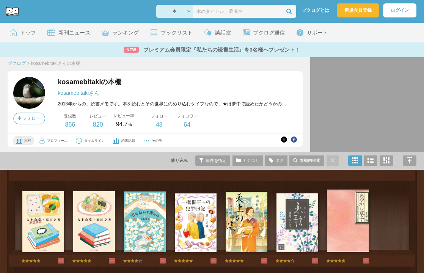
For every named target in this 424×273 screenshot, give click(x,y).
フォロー (29, 118)
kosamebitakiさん (78, 93)
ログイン (400, 10)
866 (70, 124)
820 (98, 124)
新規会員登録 (358, 10)
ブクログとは (315, 10)
